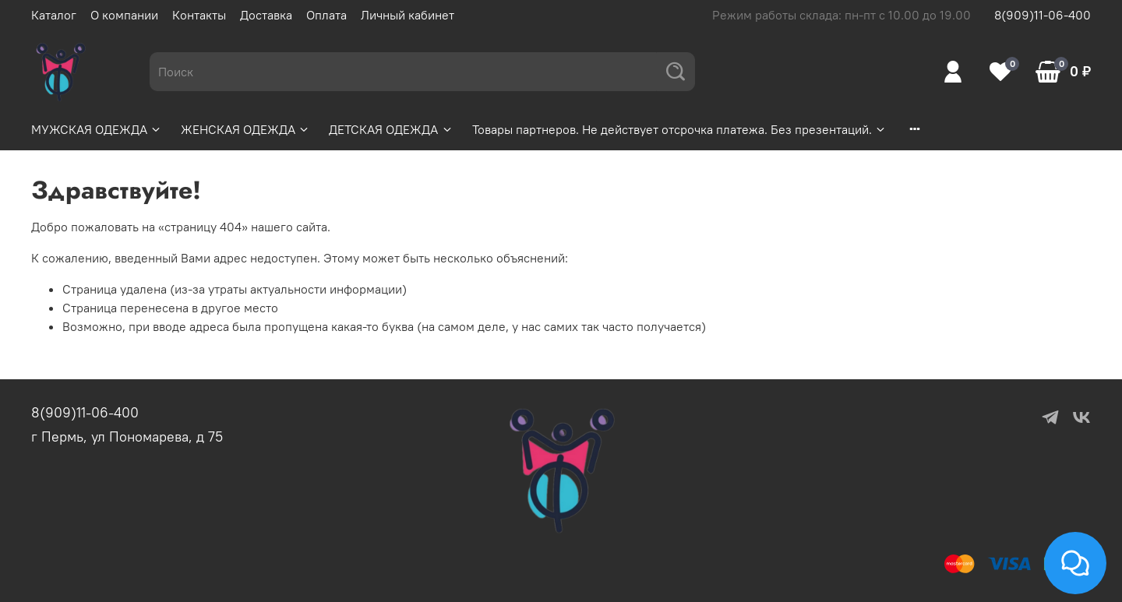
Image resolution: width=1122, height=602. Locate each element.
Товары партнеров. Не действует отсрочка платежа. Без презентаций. (679, 129)
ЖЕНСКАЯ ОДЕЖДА (245, 129)
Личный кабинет (407, 15)
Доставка (266, 15)
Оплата (326, 15)
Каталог (53, 15)
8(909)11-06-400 (1042, 15)
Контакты (199, 15)
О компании (124, 15)
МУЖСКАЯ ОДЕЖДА (96, 129)
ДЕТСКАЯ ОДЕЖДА (391, 129)
